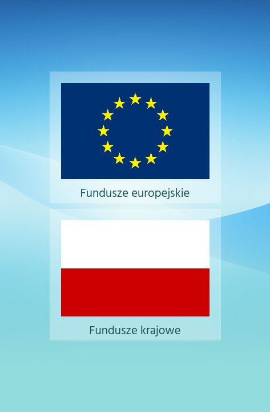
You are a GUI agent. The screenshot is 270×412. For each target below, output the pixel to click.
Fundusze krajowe (135, 321)
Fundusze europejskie (135, 183)
